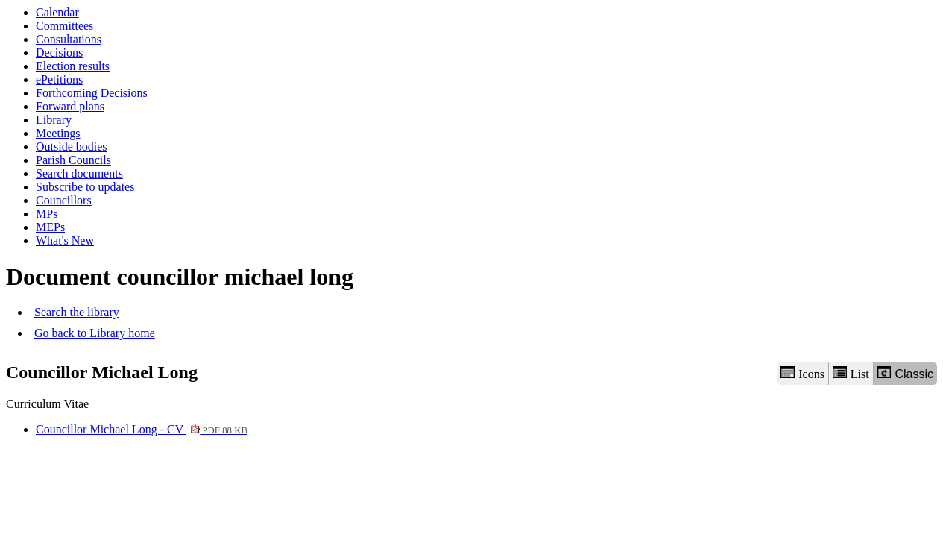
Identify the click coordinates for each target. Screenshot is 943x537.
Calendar (57, 12)
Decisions (59, 52)
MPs (46, 213)
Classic (905, 373)
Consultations (68, 39)
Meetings (58, 133)
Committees (64, 25)
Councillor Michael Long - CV (141, 429)
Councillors (64, 200)
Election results (73, 66)
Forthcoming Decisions (92, 93)
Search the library (76, 312)
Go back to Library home (94, 333)
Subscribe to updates (85, 186)
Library (54, 119)
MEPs (50, 227)
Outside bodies (71, 146)
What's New (65, 240)
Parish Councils (73, 160)
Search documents (79, 173)
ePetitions (59, 79)
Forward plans (70, 106)
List (851, 373)
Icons (802, 373)
